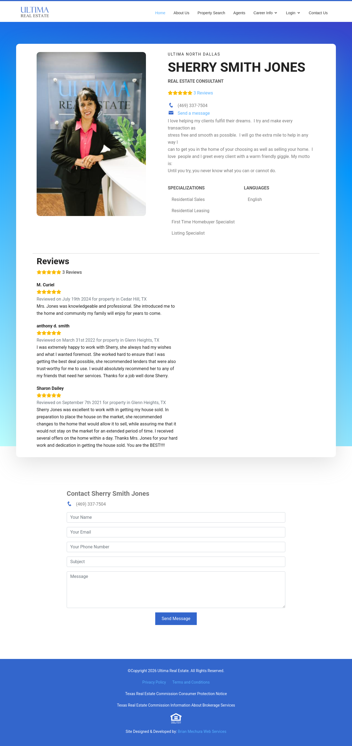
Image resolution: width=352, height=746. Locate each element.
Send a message (194, 113)
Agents (239, 13)
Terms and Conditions (191, 682)
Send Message (176, 618)
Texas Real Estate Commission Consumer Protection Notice (176, 694)
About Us (181, 13)
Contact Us (318, 13)
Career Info (262, 13)
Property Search (211, 13)
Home (160, 13)
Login (290, 13)
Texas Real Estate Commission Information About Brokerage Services (176, 705)
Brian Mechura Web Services (202, 731)
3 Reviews (190, 93)
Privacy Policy (154, 682)
